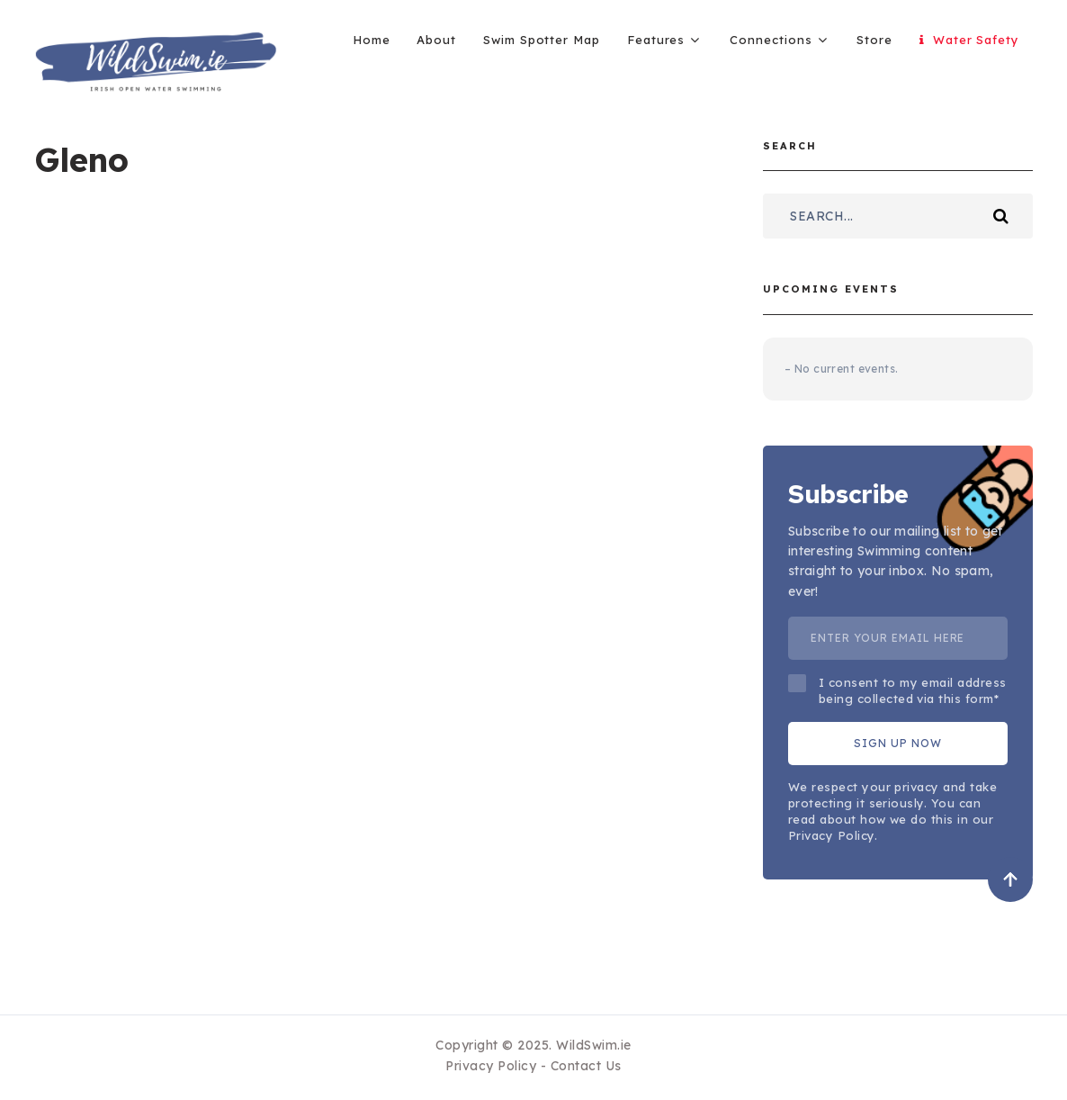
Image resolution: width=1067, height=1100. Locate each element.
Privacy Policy (490, 1066)
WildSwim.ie (594, 1045)
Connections (770, 39)
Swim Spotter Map (541, 39)
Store (874, 39)
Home (371, 39)
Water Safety (969, 39)
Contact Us (586, 1066)
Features (656, 39)
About (436, 39)
